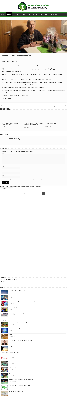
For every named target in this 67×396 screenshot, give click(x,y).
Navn (3, 166)
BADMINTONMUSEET (33, 14)
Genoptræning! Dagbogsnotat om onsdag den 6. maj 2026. (10, 124)
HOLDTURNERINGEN (19, 14)
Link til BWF (3, 281)
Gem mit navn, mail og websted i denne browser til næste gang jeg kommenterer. (38, 179)
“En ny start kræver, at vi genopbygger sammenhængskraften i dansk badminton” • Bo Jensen (33, 125)
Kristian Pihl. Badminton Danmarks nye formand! (19, 356)
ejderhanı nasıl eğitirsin (13, 138)
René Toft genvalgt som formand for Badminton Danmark (21, 340)
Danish (3, 188)
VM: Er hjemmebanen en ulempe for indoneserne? (11, 352)
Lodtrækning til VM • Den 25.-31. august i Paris (18, 313)
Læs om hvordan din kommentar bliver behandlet (31, 186)
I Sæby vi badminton (56, 106)
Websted (4, 175)
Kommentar (4, 153)
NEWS (3, 14)
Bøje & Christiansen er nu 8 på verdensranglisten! (19, 328)
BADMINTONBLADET (55, 14)
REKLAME (44, 14)
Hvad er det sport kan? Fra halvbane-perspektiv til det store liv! (22, 301)
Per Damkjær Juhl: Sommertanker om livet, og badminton (20, 307)
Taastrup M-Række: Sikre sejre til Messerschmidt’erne (20, 322)
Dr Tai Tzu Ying (12, 295)
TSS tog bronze (12, 373)
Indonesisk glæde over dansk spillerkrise (9, 319)
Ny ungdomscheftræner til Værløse (16, 391)
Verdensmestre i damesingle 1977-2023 (17, 367)
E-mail (3, 170)
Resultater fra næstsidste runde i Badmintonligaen (19, 385)
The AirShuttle (12, 346)
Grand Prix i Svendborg (14, 362)
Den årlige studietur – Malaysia (10, 106)
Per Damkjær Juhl (6, 57)
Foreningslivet (12, 334)
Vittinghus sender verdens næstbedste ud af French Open (21, 379)
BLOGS (9, 14)
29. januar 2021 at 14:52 (60, 138)
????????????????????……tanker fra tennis (17, 290)
